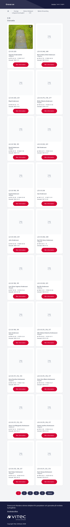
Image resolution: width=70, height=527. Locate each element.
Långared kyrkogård (18, 13)
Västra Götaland (28, 11)
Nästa (50, 493)
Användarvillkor (12, 511)
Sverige (16, 11)
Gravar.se (10, 4)
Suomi (58, 4)
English (62, 4)
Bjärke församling (43, 11)
